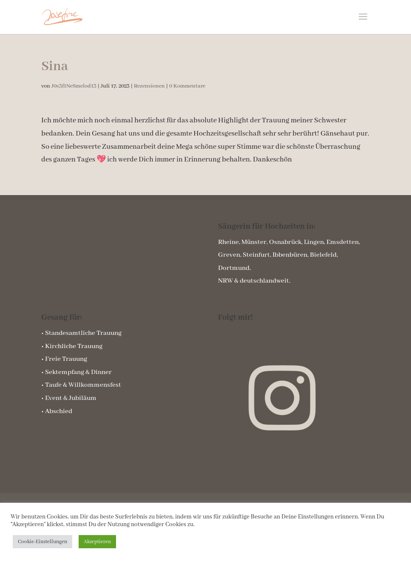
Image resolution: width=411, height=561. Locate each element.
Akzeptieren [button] (97, 541)
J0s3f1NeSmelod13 (73, 86)
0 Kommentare (187, 86)
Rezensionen (149, 86)
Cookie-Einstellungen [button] (42, 541)
